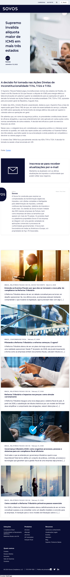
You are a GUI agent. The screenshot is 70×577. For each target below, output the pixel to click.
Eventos (47, 534)
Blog (46, 539)
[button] (59, 195)
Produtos (28, 527)
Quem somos (9, 548)
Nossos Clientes (8, 554)
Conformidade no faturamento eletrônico (13, 533)
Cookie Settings (6, 576)
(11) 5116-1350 (30, 569)
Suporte (50, 2)
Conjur (8, 150)
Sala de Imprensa (9, 559)
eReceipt (27, 532)
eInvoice (27, 530)
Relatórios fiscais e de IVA (11, 536)
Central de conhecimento (52, 530)
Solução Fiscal (29, 539)
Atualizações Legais (51, 532)
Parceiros (6, 556)
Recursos (49, 527)
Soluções (7, 527)
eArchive (27, 534)
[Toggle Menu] (56, 2)
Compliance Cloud (9, 530)
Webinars (48, 537)
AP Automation (29, 537)
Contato (6, 551)
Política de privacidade (44, 569)
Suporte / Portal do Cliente (53, 542)
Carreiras (41, 2)
